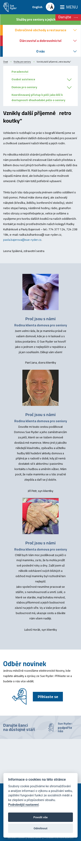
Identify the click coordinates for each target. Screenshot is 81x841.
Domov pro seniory (24, 87)
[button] (69, 80)
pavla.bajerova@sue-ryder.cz (22, 239)
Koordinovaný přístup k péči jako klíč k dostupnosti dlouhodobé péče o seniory (38, 97)
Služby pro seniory (22, 61)
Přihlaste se (48, 696)
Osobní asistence (23, 79)
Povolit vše (40, 817)
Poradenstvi (20, 71)
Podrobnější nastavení (23, 805)
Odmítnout (40, 828)
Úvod (5, 61)
